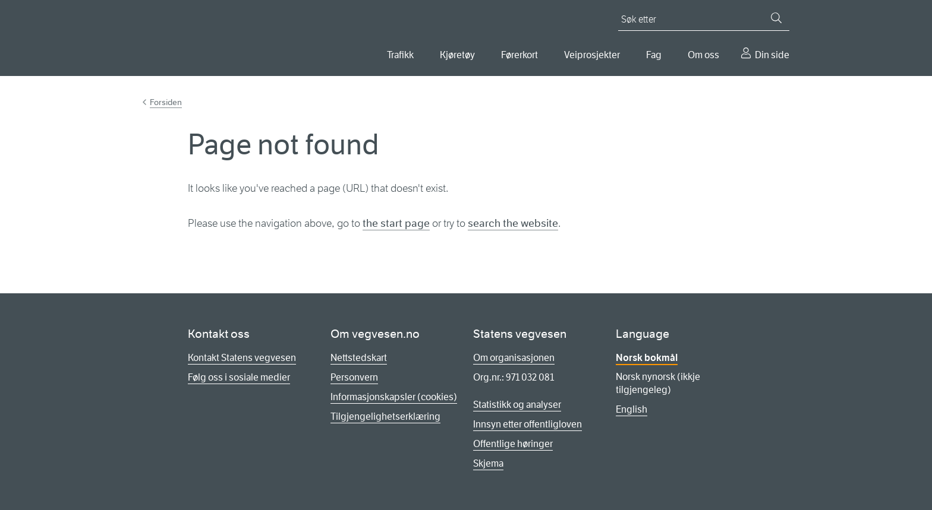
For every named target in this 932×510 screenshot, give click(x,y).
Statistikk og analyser (517, 404)
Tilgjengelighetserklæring (385, 416)
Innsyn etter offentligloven (527, 424)
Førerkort (519, 55)
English (631, 409)
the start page (396, 223)
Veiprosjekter (592, 55)
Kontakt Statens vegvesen (242, 357)
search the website (513, 223)
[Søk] (776, 18)
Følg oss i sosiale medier (239, 377)
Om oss (703, 55)
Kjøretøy (457, 55)
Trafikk (400, 55)
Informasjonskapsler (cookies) (393, 397)
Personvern (354, 377)
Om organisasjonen (514, 357)
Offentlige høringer (513, 443)
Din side (772, 55)
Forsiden (166, 102)
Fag (654, 55)
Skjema (488, 463)
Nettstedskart (358, 357)
